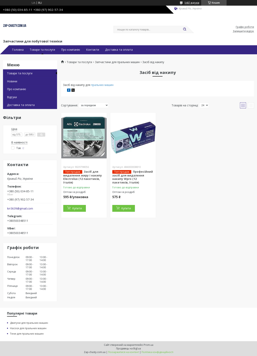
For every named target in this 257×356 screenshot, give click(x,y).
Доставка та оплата (119, 49)
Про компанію (70, 49)
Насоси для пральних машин (28, 328)
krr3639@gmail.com (20, 208)
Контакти (92, 49)
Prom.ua (148, 345)
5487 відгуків (192, 2)
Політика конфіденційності (157, 352)
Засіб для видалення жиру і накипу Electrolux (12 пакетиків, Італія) (82, 177)
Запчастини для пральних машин (117, 62)
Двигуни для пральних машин (29, 323)
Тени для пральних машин (27, 333)
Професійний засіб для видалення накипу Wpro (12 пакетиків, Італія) (132, 177)
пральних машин (102, 85)
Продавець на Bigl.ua (128, 348)
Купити (77, 208)
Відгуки (12, 97)
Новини (12, 81)
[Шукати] (185, 29)
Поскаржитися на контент (123, 352)
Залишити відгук (243, 31)
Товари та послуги (42, 49)
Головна (18, 49)
